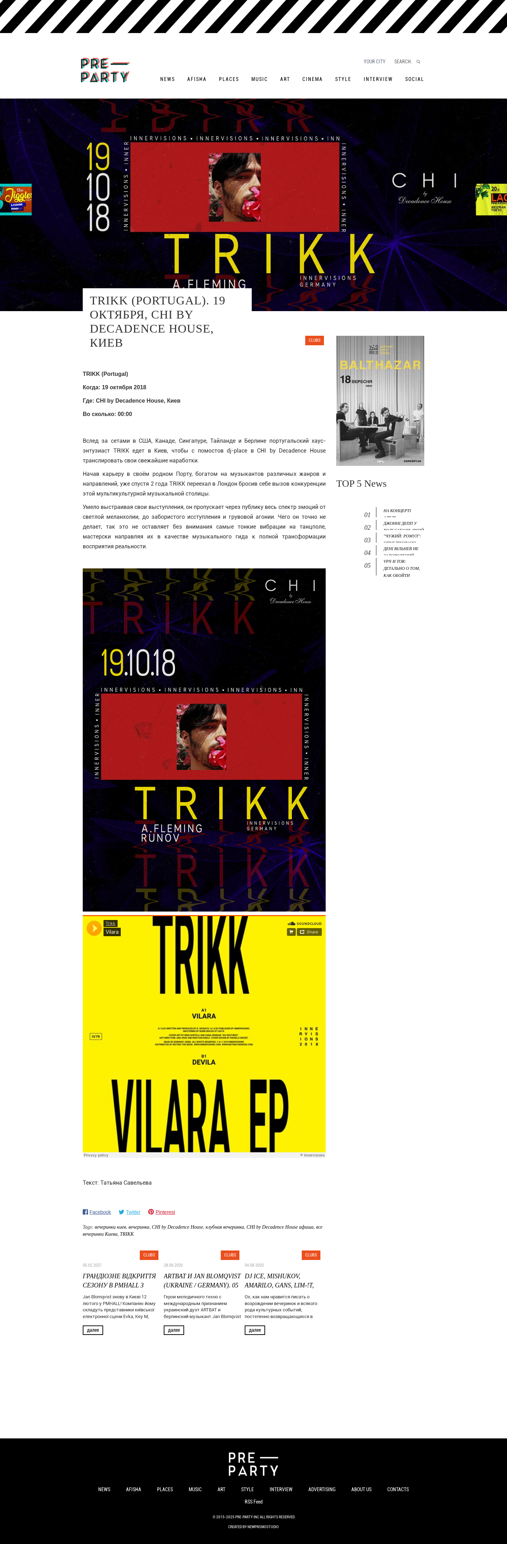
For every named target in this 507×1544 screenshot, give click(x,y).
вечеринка (139, 1227)
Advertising (322, 1489)
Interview (378, 79)
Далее (93, 1330)
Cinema (312, 79)
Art (285, 79)
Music (259, 79)
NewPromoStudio (263, 1527)
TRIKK (127, 1234)
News (167, 79)
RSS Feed (254, 1502)
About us (361, 1489)
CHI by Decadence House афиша (280, 1227)
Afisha (197, 79)
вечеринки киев (110, 1227)
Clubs (314, 340)
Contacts (398, 1489)
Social (414, 79)
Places (229, 79)
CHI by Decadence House (177, 1227)
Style (343, 79)
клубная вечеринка (225, 1227)
